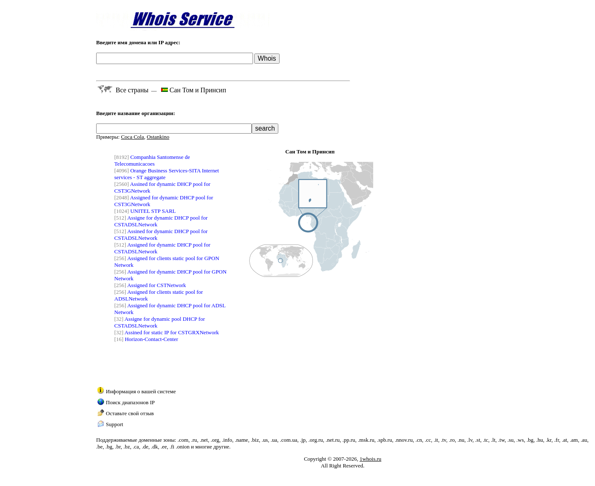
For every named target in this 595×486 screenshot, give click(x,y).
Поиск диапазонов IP (130, 402)
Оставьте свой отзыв (130, 413)
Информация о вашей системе (141, 391)
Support (114, 424)
